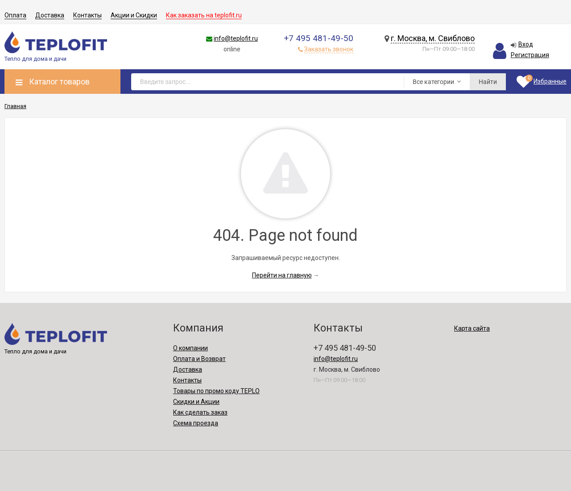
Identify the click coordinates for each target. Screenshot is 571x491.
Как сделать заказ (200, 412)
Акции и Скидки (134, 15)
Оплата (15, 15)
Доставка (49, 15)
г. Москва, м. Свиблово (433, 38)
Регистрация (530, 55)
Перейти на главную (282, 275)
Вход (525, 44)
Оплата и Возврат (199, 358)
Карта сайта (472, 328)
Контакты (87, 15)
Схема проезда (195, 423)
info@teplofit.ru (236, 38)
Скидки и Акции (196, 401)
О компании (190, 348)
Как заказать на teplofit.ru (204, 15)
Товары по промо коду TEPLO (216, 390)
